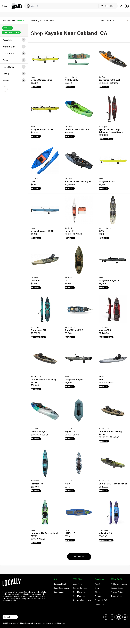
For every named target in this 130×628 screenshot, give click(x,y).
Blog (97, 588)
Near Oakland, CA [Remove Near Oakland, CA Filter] (11, 32)
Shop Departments (61, 588)
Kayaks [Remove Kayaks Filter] (7, 28)
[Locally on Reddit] (105, 617)
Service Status (117, 588)
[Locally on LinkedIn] (118, 617)
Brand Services (79, 592)
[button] (14, 40)
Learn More (77, 584)
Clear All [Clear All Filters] (21, 20)
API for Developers (119, 584)
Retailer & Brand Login (82, 600)
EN (121, 6)
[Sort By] (114, 20)
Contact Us (99, 604)
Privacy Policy (117, 592)
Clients (98, 592)
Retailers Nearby (61, 584)
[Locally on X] (124, 617)
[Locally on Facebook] (112, 617)
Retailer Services (80, 588)
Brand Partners (79, 596)
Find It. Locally (108, 6)
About (97, 584)
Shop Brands (59, 592)
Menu (4, 6)
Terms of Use (116, 596)
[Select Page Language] (10, 617)
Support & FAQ (101, 600)
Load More (79, 557)
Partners (98, 596)
